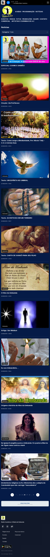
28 (29, 494)
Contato (4, 541)
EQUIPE (36, 19)
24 (19, 494)
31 (33, 494)
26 (24, 494)
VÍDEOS (12, 19)
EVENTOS (4, 19)
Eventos (4, 535)
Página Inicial (6, 531)
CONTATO (43, 19)
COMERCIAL (5, 21)
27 (27, 494)
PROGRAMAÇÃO (28, 11)
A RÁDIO (18, 11)
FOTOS (18, 19)
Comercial (18, 535)
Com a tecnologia (7, 554)
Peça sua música (19, 531)
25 (22, 494)
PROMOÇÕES (27, 19)
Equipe (4, 538)
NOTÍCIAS (39, 11)
